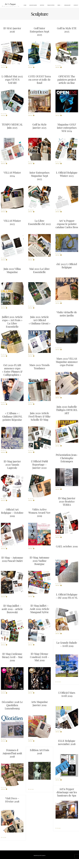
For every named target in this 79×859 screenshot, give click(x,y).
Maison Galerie (33, 5)
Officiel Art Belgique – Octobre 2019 (12, 513)
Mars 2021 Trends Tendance (39, 366)
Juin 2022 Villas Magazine (12, 270)
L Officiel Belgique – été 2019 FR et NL (67, 596)
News (59, 5)
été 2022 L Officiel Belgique (66, 265)
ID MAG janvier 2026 (12, 29)
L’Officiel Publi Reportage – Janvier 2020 (39, 464)
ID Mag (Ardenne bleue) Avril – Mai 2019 (12, 657)
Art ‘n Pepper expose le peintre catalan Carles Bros (67, 224)
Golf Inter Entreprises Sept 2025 (39, 31)
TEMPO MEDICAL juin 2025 (12, 126)
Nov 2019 (32, 546)
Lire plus (3, 67)
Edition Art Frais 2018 (39, 751)
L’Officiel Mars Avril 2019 (66, 694)
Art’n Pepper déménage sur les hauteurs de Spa (67, 792)
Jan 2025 (32, 161)
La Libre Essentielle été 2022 (39, 222)
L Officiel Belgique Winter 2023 (66, 174)
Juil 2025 (59, 65)
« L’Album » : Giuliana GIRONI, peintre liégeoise (12, 416)
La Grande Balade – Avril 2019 (66, 644)
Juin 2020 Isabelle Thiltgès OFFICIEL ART (66, 410)
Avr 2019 (59, 681)
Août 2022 (59, 301)
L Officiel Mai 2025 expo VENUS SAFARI (12, 79)
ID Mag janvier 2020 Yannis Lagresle (12, 464)
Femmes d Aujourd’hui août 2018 (12, 753)
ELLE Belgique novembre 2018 (66, 742)
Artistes (42, 5)
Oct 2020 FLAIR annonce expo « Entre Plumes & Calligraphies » (12, 369)
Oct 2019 (4, 546)
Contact (76, 5)
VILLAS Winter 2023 (12, 222)
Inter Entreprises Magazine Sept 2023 (39, 176)
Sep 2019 (59, 631)
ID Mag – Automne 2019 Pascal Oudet (12, 559)
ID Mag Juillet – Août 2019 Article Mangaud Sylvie (39, 609)
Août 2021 (4, 354)
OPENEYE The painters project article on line (66, 79)
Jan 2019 (31, 739)
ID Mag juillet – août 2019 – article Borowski (12, 609)
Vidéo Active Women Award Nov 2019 (39, 512)
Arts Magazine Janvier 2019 (39, 703)
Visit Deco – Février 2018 (12, 799)
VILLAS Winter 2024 (12, 174)
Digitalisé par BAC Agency (39, 855)
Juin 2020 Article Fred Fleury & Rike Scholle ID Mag (39, 416)
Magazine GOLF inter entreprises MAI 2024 (67, 128)
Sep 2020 (59, 487)
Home (25, 5)
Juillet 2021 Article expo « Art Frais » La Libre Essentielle (12, 321)
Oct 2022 (59, 253)
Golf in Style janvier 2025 (39, 126)
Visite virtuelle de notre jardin (67, 313)
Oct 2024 (59, 161)
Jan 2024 (4, 210)
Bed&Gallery (67, 5)
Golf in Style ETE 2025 (67, 29)
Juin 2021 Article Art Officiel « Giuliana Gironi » (39, 320)
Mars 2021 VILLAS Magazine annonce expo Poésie (67, 362)
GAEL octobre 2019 (67, 546)
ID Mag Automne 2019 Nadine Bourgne (39, 561)
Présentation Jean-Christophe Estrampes (67, 458)
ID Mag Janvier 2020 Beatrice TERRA (66, 501)
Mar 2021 (59, 396)
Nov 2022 (32, 258)
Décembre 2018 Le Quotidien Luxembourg (12, 705)
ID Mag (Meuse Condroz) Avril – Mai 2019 (39, 657)
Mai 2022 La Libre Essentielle (39, 270)
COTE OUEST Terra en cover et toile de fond (39, 79)
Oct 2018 (59, 778)
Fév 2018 (59, 828)
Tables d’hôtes (50, 5)
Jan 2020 (32, 498)
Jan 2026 (4, 65)
